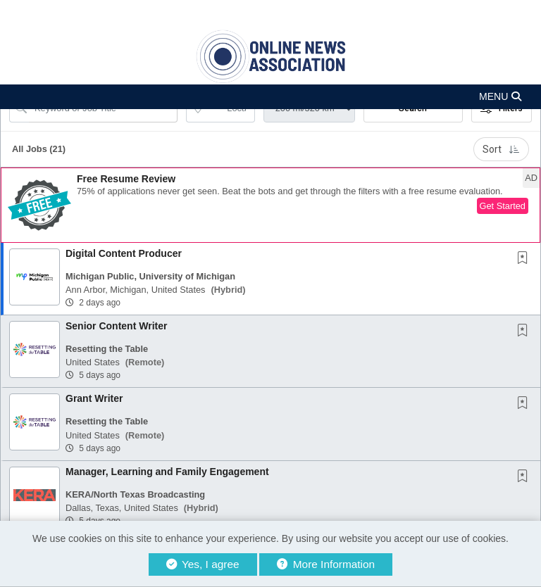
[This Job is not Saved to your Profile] (525, 259)
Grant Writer (94, 398)
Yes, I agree (203, 564)
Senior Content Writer (116, 326)
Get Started (503, 206)
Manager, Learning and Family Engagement (167, 471)
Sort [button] (501, 149)
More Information (326, 564)
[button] (270, 96)
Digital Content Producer (124, 253)
